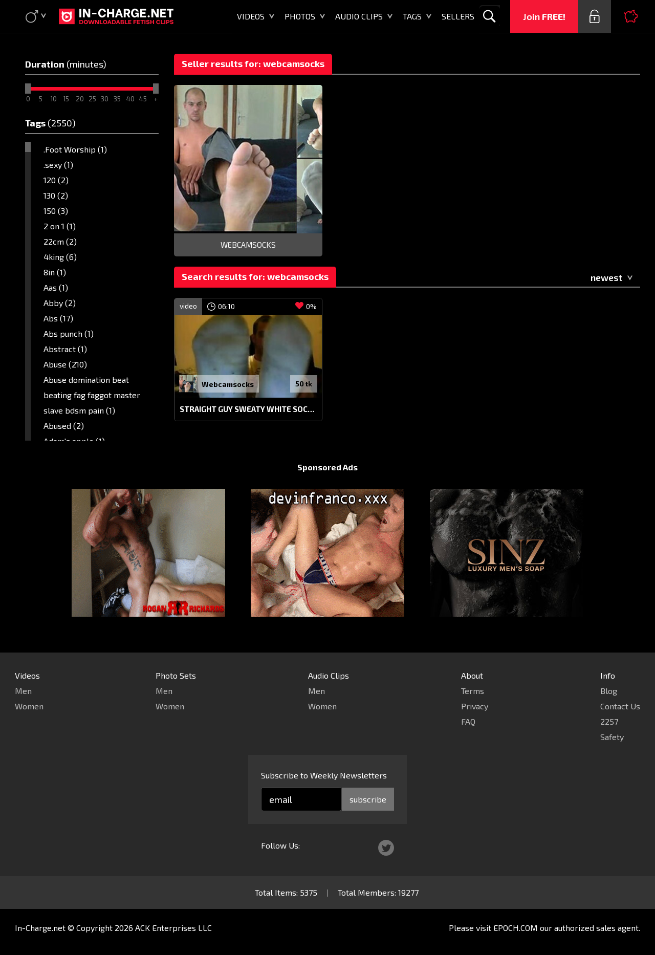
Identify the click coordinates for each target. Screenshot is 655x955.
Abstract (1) (65, 349)
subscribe (368, 799)
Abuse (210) (65, 364)
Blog (608, 691)
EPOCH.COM (515, 927)
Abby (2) (59, 303)
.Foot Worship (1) (75, 149)
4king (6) (60, 257)
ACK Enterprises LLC (173, 927)
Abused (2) (63, 425)
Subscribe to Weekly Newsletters (324, 775)
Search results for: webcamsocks (255, 276)
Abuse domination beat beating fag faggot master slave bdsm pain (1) (91, 395)
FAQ (468, 721)
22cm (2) (60, 241)
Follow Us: (280, 845)
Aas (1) (55, 287)
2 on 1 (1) (59, 226)
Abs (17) (58, 318)
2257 (609, 721)
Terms (472, 691)
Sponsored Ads (327, 467)
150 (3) (55, 210)
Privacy (474, 706)
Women (29, 706)
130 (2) (55, 195)
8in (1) (54, 272)
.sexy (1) (58, 164)
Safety (612, 737)
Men (23, 691)
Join (544, 16)
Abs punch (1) (68, 333)
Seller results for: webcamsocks (253, 63)
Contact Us (620, 706)
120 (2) (56, 180)
